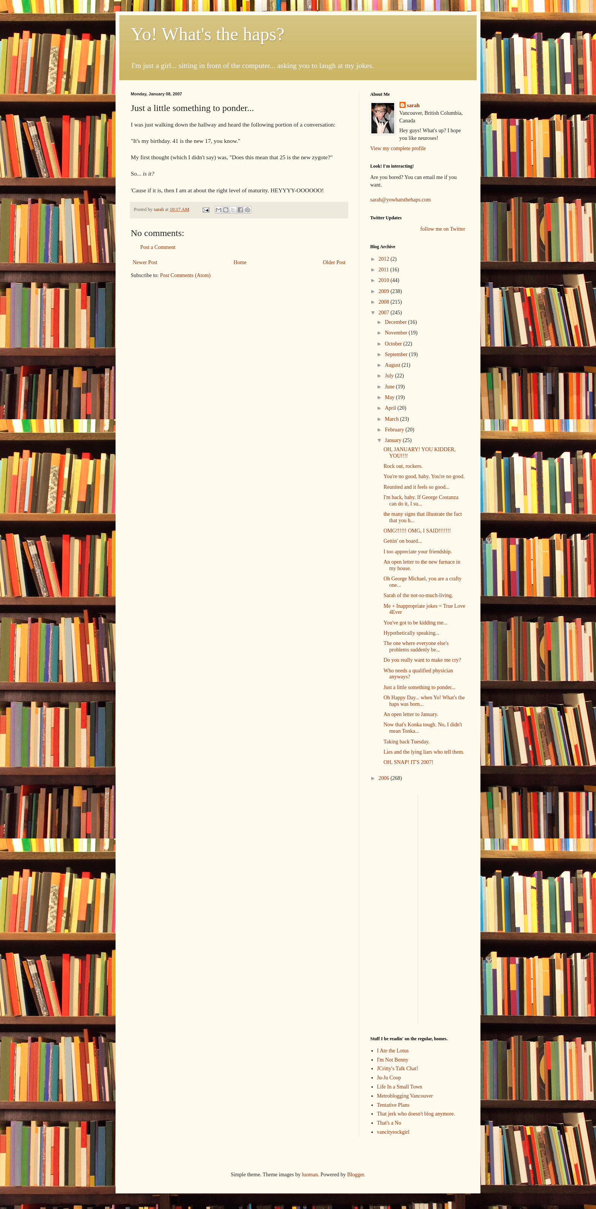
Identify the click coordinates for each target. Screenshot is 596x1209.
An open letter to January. (411, 714)
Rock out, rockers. (403, 466)
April (391, 408)
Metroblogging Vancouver (405, 1096)
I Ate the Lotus (393, 1051)
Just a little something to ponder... (419, 687)
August (393, 365)
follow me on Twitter (442, 229)
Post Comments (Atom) (185, 275)
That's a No (389, 1123)
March (392, 419)
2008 (385, 302)
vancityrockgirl (393, 1132)
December (396, 322)
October (394, 344)
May (390, 397)
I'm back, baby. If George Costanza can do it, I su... (421, 500)
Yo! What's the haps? (207, 34)
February (395, 430)
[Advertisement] (393, 909)
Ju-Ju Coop (389, 1078)
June (390, 387)
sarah (159, 209)
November (397, 333)
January (394, 440)
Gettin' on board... (403, 541)
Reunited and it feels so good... (416, 487)
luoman (310, 1174)
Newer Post (145, 262)
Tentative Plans (393, 1105)
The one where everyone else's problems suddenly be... (416, 646)
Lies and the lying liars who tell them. (424, 752)
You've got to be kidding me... (415, 623)
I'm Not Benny (393, 1060)
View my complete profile (398, 148)
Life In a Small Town (399, 1087)
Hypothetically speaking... (411, 633)
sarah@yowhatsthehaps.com (400, 200)
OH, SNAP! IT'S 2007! (408, 762)
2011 (384, 270)
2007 (385, 312)
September (397, 354)
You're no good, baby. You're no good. (424, 476)
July (390, 376)
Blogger (355, 1174)
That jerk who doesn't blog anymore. (416, 1114)
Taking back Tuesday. (407, 742)
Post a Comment (158, 247)
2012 (385, 259)
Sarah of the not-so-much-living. (418, 595)
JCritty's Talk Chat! (397, 1068)
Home (240, 262)
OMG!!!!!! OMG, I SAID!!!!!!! (417, 531)
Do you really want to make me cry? (422, 660)
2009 (385, 291)
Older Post (334, 262)
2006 (385, 778)
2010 (385, 280)
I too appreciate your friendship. (418, 552)
